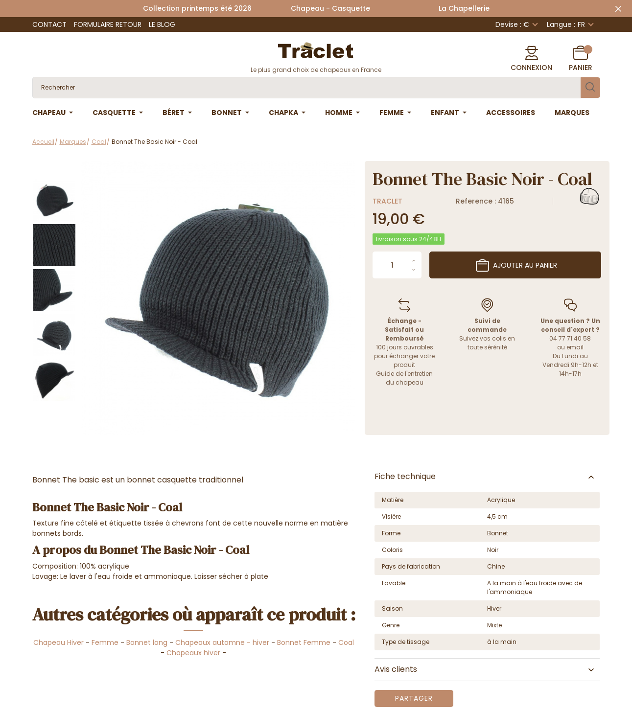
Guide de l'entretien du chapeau (404, 378)
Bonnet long (146, 642)
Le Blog (162, 24)
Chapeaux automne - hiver (222, 642)
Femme (105, 642)
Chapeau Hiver (58, 642)
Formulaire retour (107, 24)
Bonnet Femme (303, 642)
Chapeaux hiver (193, 653)
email (575, 347)
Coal (346, 642)
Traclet (387, 201)
